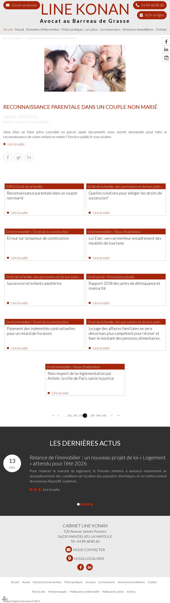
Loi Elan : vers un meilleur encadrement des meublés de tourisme (125, 240)
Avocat (19, 29)
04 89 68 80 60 (152, 5)
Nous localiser (89, 558)
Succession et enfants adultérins (34, 283)
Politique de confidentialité (84, 591)
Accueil (8, 29)
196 (97, 415)
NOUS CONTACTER (89, 549)
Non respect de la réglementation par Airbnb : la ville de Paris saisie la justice (81, 376)
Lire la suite (16, 144)
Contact (161, 29)
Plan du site (38, 591)
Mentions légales (57, 591)
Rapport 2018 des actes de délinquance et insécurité (124, 286)
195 (91, 415)
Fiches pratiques (72, 29)
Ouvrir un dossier (24, 5)
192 (74, 415)
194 (85, 415)
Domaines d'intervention (42, 29)
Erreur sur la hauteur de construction (38, 238)
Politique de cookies (113, 591)
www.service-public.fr (32, 121)
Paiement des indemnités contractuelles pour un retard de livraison (41, 331)
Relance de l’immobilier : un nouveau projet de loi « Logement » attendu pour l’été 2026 (98, 460)
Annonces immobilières (138, 29)
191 (68, 415)
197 (103, 415)
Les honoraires (110, 29)
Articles (131, 591)
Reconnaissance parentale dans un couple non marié (51, 38)
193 (80, 415)
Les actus (91, 29)
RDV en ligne (154, 15)
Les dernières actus (85, 443)
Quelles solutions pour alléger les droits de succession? (125, 195)
